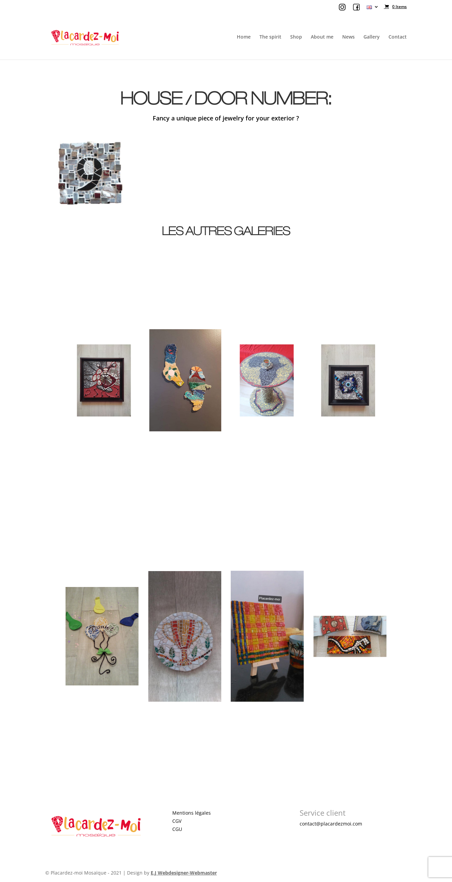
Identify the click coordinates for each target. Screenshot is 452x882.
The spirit (270, 37)
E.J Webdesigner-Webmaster (184, 872)
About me (322, 37)
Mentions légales (191, 813)
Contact (397, 37)
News (348, 37)
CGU (177, 829)
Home (244, 37)
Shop (296, 37)
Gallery (371, 37)
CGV (176, 821)
